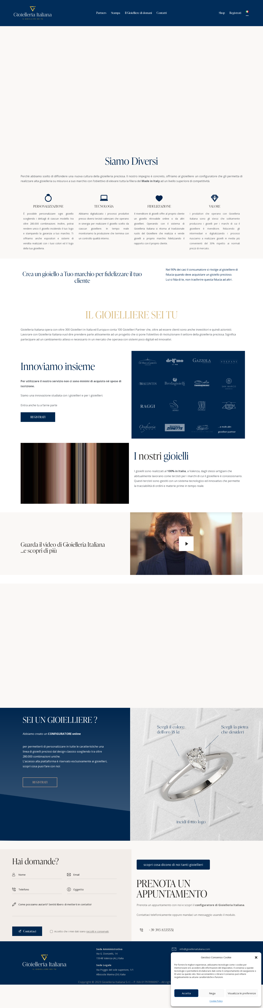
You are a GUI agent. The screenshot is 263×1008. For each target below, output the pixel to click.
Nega (212, 993)
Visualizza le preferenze (242, 993)
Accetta (186, 993)
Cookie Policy (216, 1001)
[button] (256, 957)
